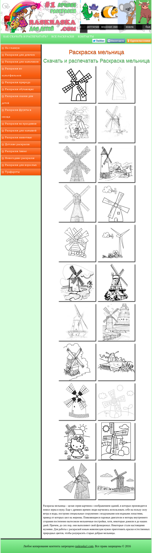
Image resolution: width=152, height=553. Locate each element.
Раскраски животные (18, 137)
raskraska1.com (84, 546)
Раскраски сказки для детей (17, 99)
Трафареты (12, 171)
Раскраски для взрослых (21, 165)
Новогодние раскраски (19, 158)
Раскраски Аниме (16, 151)
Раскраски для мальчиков (22, 61)
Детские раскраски (17, 144)
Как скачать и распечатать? (25, 36)
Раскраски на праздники (21, 123)
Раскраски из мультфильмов (12, 72)
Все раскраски (62, 36)
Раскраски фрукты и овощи (16, 113)
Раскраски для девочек (20, 54)
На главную (12, 48)
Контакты (86, 36)
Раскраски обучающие (19, 89)
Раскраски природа (17, 82)
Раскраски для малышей (21, 130)
